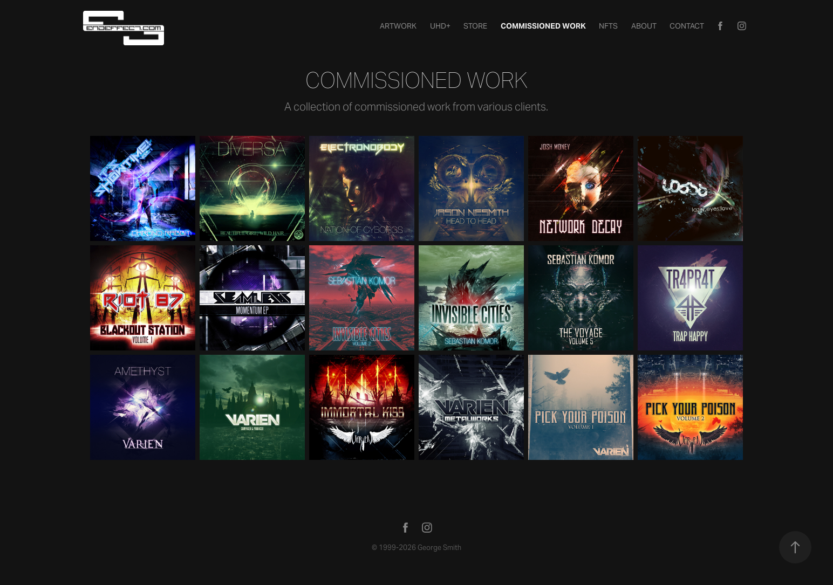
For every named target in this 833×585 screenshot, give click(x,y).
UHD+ (440, 26)
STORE (475, 26)
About (644, 26)
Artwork (398, 26)
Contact (687, 26)
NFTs (608, 26)
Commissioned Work (543, 26)
